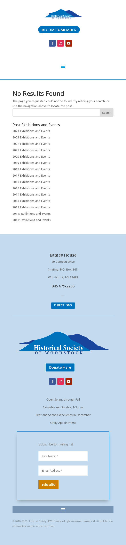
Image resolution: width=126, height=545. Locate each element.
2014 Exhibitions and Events (31, 194)
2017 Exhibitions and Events (31, 175)
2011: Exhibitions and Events (32, 214)
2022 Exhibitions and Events (31, 144)
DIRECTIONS (63, 305)
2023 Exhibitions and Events (31, 137)
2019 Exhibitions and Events (31, 163)
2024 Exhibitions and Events (31, 131)
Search (106, 113)
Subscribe (48, 484)
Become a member (59, 30)
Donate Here (60, 367)
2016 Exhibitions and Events (31, 182)
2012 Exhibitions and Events (31, 207)
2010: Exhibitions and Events (32, 220)
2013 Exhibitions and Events (31, 201)
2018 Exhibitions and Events (31, 169)
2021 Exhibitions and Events (31, 150)
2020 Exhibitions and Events (31, 156)
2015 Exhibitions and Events (31, 188)
